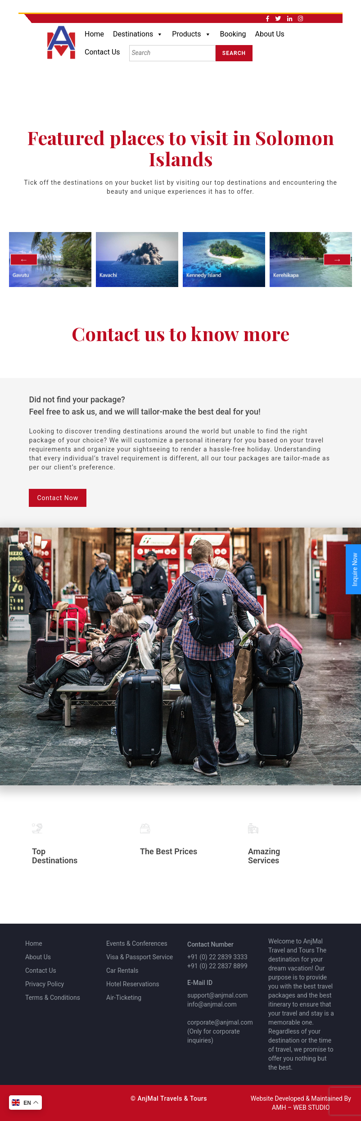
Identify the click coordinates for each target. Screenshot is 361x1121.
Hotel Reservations (132, 984)
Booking (233, 34)
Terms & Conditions (52, 997)
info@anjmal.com (212, 1004)
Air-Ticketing (123, 997)
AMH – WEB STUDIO (300, 1107)
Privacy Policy (44, 984)
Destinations (138, 34)
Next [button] (337, 259)
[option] (50, 259)
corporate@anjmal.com (220, 1022)
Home (94, 34)
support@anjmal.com (217, 995)
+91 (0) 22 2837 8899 (217, 966)
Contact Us (102, 52)
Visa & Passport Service (139, 957)
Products (191, 34)
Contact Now (57, 497)
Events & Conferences (136, 943)
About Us (269, 34)
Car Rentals (122, 970)
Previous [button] (23, 259)
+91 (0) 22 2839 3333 (217, 957)
